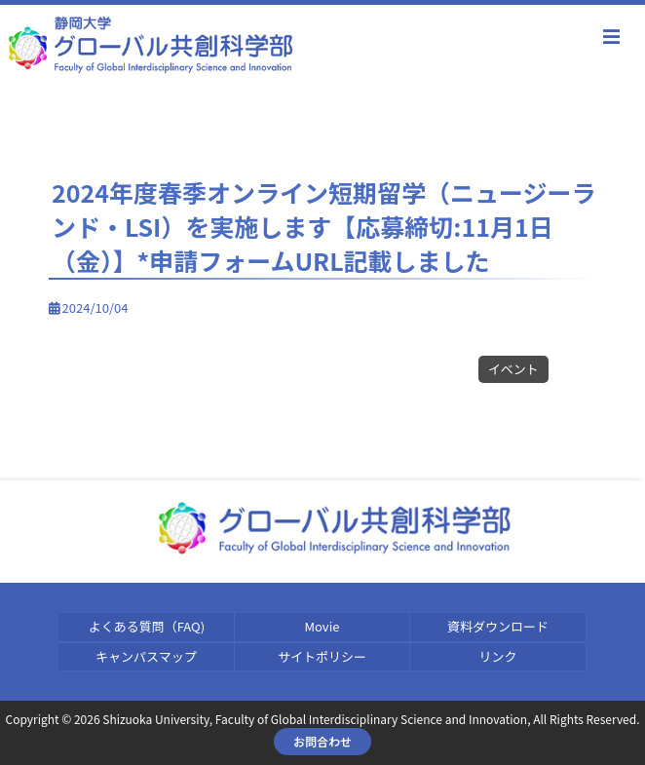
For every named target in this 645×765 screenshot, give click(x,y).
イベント (513, 369)
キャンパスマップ (146, 656)
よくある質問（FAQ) (147, 626)
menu (611, 36)
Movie (322, 626)
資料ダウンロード (498, 626)
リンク (498, 656)
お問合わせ (322, 741)
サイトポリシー (322, 656)
